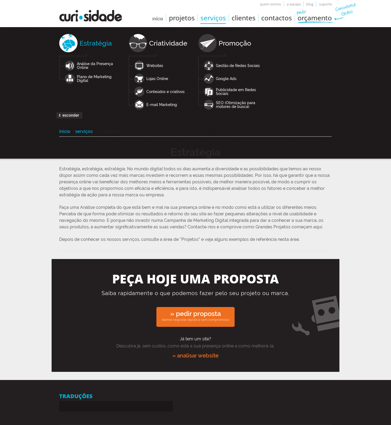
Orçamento (315, 17)
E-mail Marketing (161, 105)
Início (64, 131)
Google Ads (226, 78)
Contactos (276, 17)
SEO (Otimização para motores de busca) (235, 105)
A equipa (294, 4)
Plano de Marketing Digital (94, 79)
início (157, 19)
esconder (70, 115)
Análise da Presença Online (95, 66)
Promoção (235, 43)
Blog (309, 4)
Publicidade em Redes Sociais (236, 92)
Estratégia (96, 43)
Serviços (213, 17)
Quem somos (270, 4)
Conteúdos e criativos (165, 92)
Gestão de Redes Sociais (238, 65)
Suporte (325, 4)
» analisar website (195, 355)
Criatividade (168, 43)
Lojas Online (157, 78)
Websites (154, 65)
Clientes (244, 17)
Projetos (182, 17)
